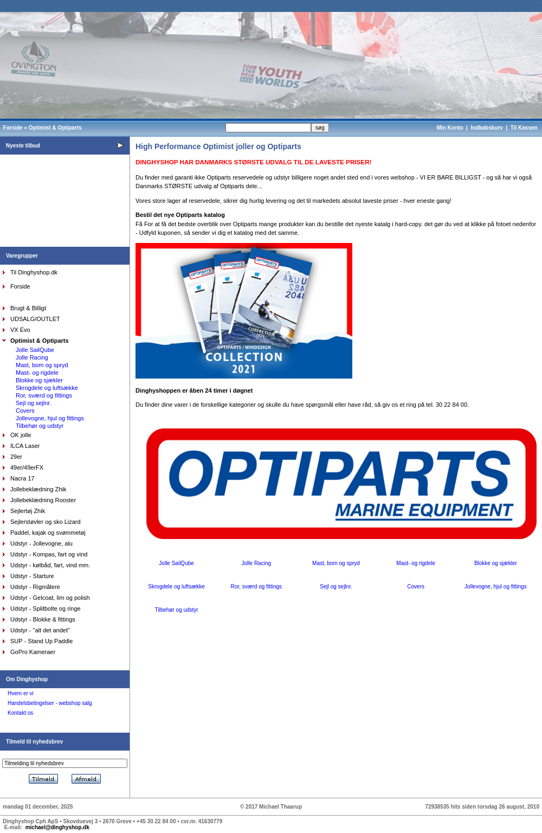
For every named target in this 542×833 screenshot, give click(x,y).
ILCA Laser (25, 446)
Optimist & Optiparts (55, 128)
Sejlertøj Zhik (27, 511)
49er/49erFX (26, 467)
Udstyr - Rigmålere (35, 587)
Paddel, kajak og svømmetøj (48, 532)
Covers (25, 410)
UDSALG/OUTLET (35, 319)
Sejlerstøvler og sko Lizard (45, 521)
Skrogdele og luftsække (47, 388)
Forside (13, 128)
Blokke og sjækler (39, 380)
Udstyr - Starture (32, 576)
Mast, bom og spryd (42, 365)
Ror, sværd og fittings (44, 395)
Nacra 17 (22, 478)
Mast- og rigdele (37, 372)
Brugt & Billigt (28, 308)
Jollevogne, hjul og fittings (50, 418)
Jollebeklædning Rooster (43, 500)
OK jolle (20, 435)
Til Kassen (525, 128)
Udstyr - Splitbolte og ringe (45, 608)
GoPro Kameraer (32, 652)
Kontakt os (20, 713)
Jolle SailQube (35, 350)
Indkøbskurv (486, 128)
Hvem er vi (21, 693)
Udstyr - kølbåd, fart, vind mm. (50, 565)
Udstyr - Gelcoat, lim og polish (50, 597)
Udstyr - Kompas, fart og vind (48, 554)
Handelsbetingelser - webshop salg (50, 703)
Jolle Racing (32, 357)
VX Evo (20, 329)
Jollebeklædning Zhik (38, 489)
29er (16, 456)
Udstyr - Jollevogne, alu (41, 543)
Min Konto (450, 128)
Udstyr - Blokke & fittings (42, 619)
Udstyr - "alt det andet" (40, 630)
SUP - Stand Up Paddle (41, 641)
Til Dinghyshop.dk (33, 272)
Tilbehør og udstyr (39, 425)
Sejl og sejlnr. (33, 403)
